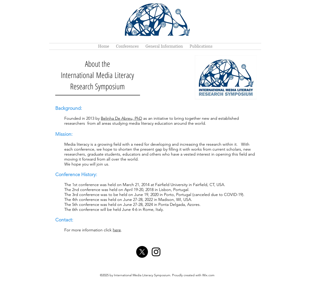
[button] (127, 46)
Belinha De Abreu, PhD (121, 118)
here (117, 230)
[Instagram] (156, 252)
